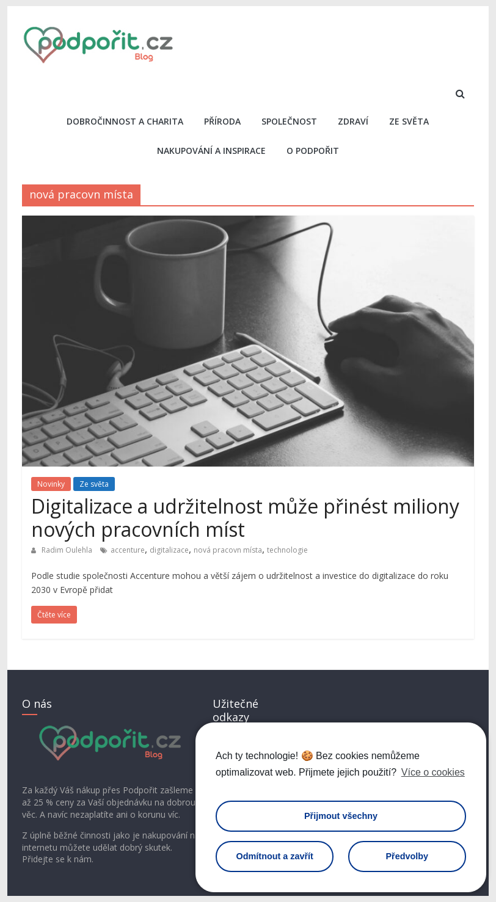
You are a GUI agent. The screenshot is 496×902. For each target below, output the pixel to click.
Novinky (51, 484)
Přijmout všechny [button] (340, 816)
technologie (287, 550)
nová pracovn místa (228, 550)
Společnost (289, 121)
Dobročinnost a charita (125, 121)
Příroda (222, 121)
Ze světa (409, 121)
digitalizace (169, 550)
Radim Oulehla (68, 550)
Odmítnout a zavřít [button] (274, 856)
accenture (128, 550)
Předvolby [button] (406, 856)
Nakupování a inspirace (211, 150)
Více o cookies (433, 772)
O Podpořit (312, 150)
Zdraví (353, 121)
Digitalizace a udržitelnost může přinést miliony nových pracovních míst (245, 517)
